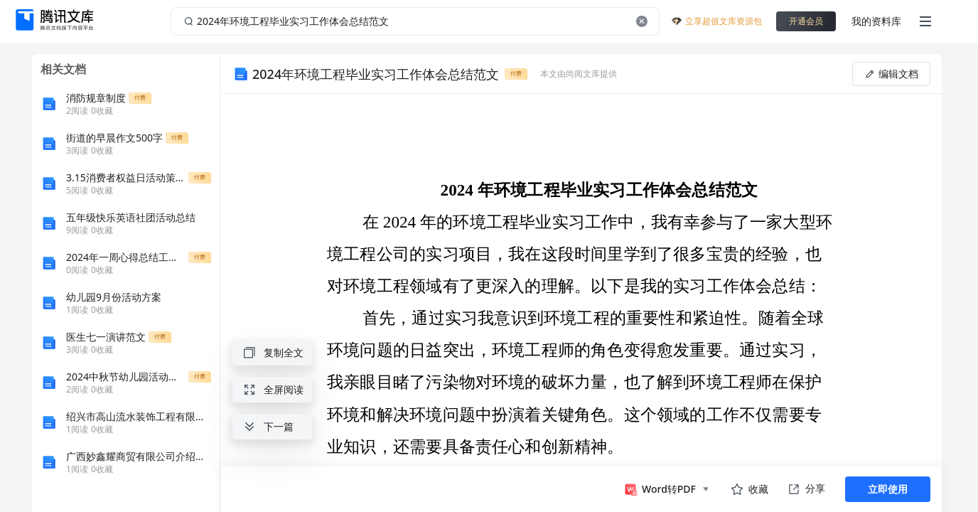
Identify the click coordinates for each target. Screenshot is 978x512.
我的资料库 (876, 21)
